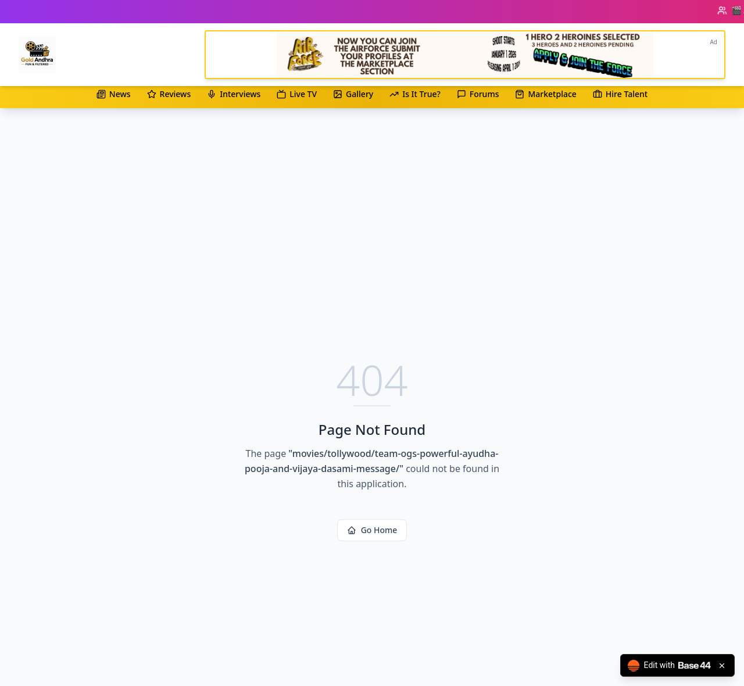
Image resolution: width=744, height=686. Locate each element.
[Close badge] (722, 665)
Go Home (372, 529)
